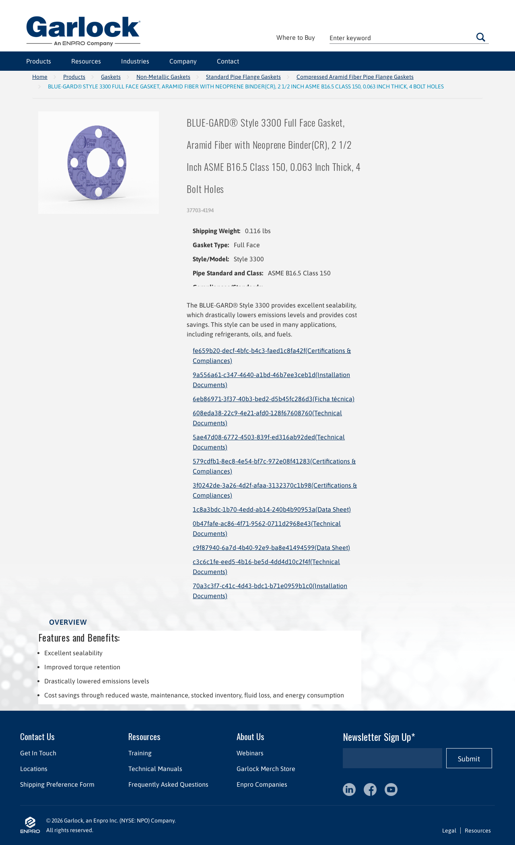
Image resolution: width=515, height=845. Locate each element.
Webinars (250, 753)
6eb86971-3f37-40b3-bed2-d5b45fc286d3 (273, 398)
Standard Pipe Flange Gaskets (243, 77)
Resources (86, 61)
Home (39, 77)
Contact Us (37, 736)
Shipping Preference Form (57, 784)
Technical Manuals (155, 768)
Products (38, 61)
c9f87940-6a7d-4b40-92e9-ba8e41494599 (271, 547)
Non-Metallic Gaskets (163, 77)
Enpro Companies (262, 784)
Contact (228, 61)
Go (481, 37)
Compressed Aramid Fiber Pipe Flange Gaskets (355, 77)
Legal (449, 830)
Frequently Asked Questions (168, 784)
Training (140, 753)
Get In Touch (38, 753)
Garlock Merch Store (266, 768)
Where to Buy (295, 37)
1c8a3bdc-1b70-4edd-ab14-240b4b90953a (272, 509)
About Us (250, 736)
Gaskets (111, 77)
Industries (135, 61)
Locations (33, 768)
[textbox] (409, 38)
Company (183, 61)
